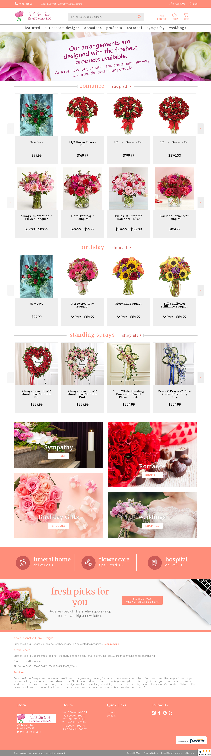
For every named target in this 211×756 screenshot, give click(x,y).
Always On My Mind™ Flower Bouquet (36, 217)
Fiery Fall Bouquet (128, 303)
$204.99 (128, 404)
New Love (36, 142)
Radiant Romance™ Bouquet (174, 217)
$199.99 (128, 155)
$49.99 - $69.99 (82, 317)
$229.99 (36, 404)
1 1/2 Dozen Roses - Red (83, 144)
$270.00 (174, 155)
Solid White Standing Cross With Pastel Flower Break (128, 394)
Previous (10, 128)
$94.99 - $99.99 (82, 229)
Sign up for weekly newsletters (142, 600)
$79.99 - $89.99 (36, 229)
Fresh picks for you (80, 602)
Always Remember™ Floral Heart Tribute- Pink (82, 394)
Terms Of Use (133, 753)
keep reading (111, 643)
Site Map (190, 753)
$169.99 (82, 155)
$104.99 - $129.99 (128, 229)
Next (201, 128)
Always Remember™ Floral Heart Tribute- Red (36, 394)
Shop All (120, 86)
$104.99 (174, 229)
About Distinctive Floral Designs (33, 638)
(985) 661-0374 (27, 3)
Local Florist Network (171, 753)
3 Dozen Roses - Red (174, 142)
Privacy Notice (151, 753)
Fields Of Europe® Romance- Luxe (128, 217)
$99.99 (37, 155)
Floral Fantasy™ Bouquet (82, 217)
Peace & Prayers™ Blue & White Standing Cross (174, 394)
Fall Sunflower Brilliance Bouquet (174, 305)
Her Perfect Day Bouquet (82, 305)
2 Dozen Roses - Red (128, 142)
